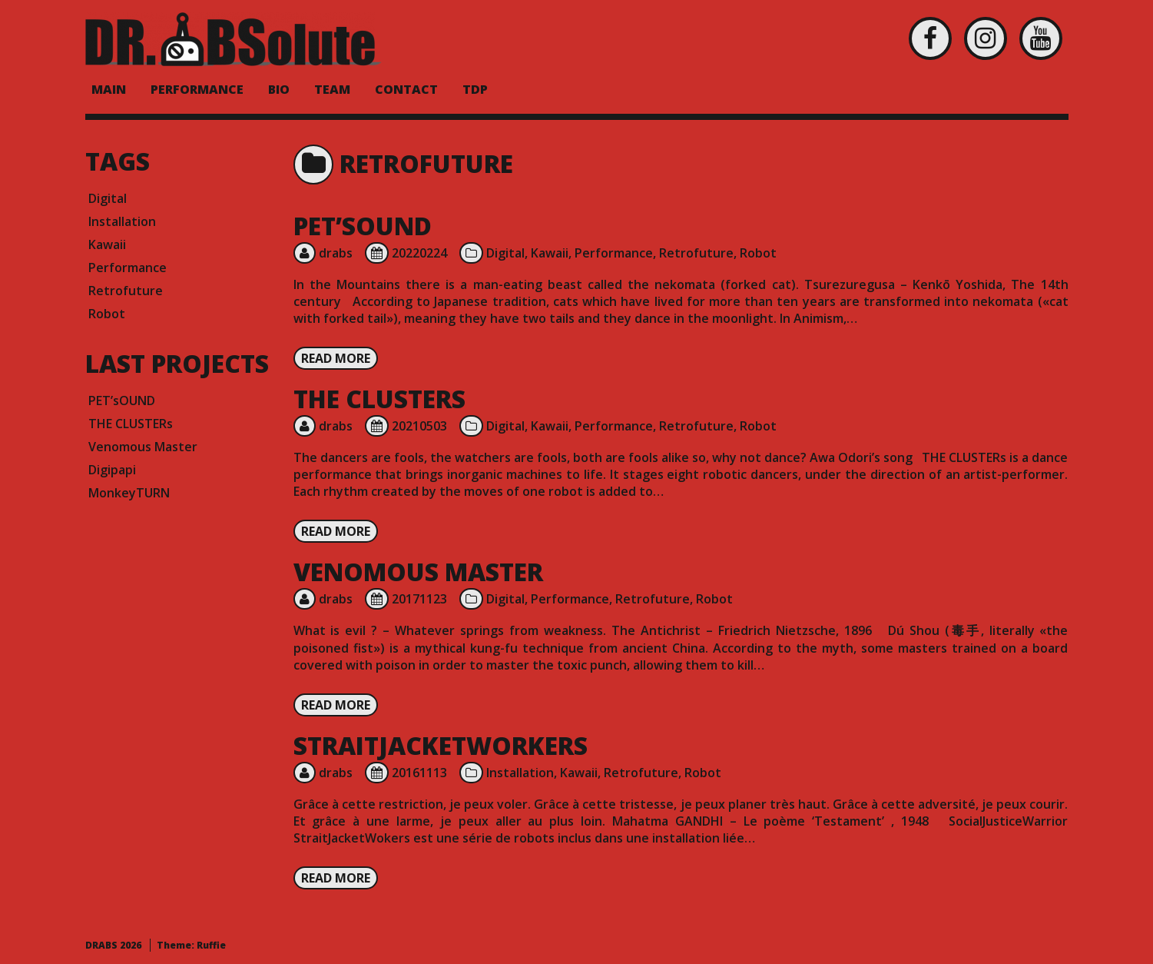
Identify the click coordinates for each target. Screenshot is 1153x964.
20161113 (419, 772)
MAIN (108, 89)
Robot (758, 252)
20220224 (419, 252)
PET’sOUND (362, 225)
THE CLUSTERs (379, 398)
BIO (279, 89)
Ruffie (211, 945)
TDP (475, 89)
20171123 (419, 598)
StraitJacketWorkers (440, 745)
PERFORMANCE (197, 89)
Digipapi (112, 469)
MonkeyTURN (129, 492)
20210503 (419, 425)
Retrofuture (696, 252)
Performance (614, 252)
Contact (406, 89)
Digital (505, 252)
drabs (336, 252)
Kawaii (549, 252)
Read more (335, 358)
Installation (520, 772)
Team (332, 89)
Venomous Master (418, 571)
